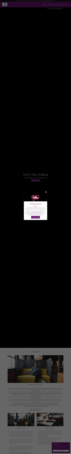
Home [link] (44, 4)
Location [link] (65, 4)
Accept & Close (61, 450)
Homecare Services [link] (51, 4)
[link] (4, 4)
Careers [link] (60, 4)
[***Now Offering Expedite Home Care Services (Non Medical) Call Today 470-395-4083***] (35, 0)
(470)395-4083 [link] (58, 8)
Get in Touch (35, 180)
